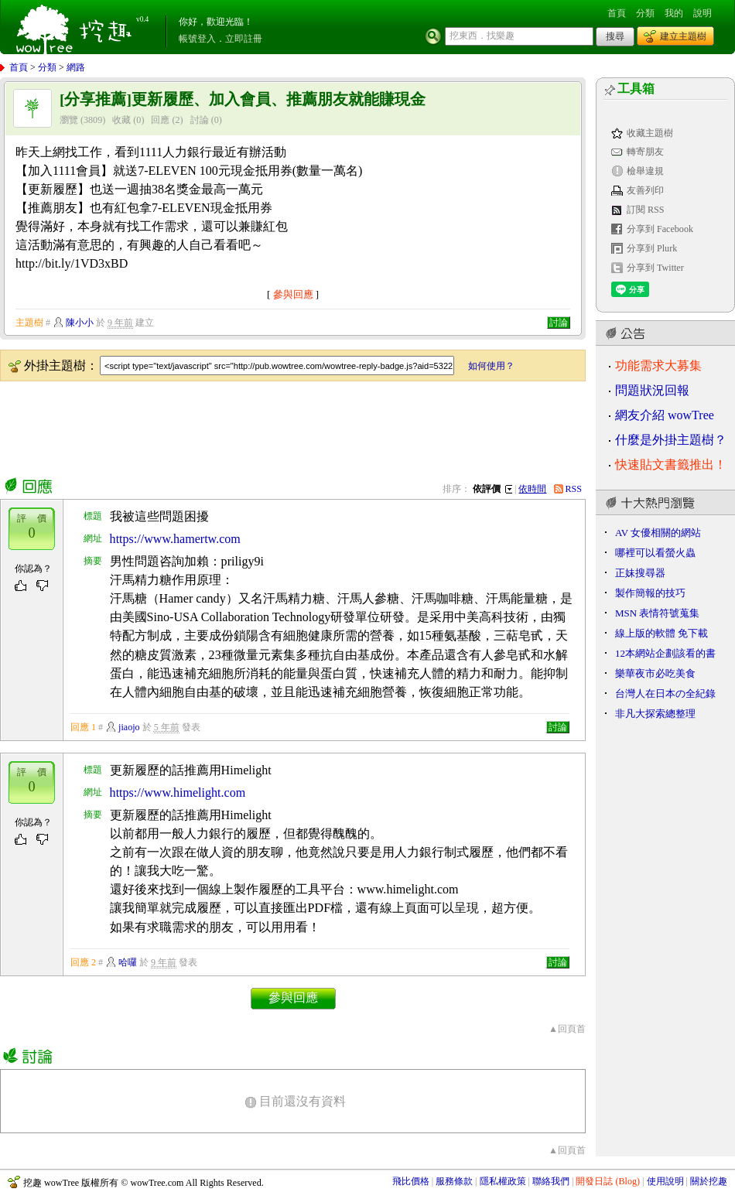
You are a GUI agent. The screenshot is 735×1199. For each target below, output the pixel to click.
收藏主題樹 (650, 133)
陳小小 (80, 322)
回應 (160, 119)
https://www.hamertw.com (175, 538)
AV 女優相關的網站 (658, 532)
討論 (199, 119)
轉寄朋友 (645, 151)
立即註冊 (243, 38)
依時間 (532, 488)
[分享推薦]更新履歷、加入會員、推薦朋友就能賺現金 (243, 99)
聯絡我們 (550, 1181)
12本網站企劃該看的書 (665, 653)
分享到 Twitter (655, 267)
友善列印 (645, 190)
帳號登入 (197, 38)
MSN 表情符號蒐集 (657, 613)
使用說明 (665, 1181)
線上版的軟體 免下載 (661, 633)
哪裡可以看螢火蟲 (655, 553)
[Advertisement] (281, 426)
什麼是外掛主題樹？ (670, 439)
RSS (574, 488)
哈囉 (127, 962)
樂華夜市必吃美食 (655, 673)
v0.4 (142, 19)
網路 (76, 67)
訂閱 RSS (646, 209)
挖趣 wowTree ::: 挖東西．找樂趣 (75, 27)
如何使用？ (491, 365)
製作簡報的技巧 (650, 593)
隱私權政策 (503, 1181)
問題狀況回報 (652, 390)
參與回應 (293, 294)
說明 (702, 13)
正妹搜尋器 (640, 573)
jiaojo (129, 727)
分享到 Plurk (652, 248)
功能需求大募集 (658, 365)
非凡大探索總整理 (655, 713)
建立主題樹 (683, 36)
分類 (645, 13)
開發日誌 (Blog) (608, 1181)
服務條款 (454, 1181)
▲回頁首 (567, 1028)
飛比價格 (410, 1181)
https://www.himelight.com (178, 792)
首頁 (616, 13)
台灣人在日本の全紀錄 (665, 693)
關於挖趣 (708, 1181)
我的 (674, 13)
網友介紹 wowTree (664, 415)
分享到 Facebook (660, 229)
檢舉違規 (645, 171)
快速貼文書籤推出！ (670, 464)
